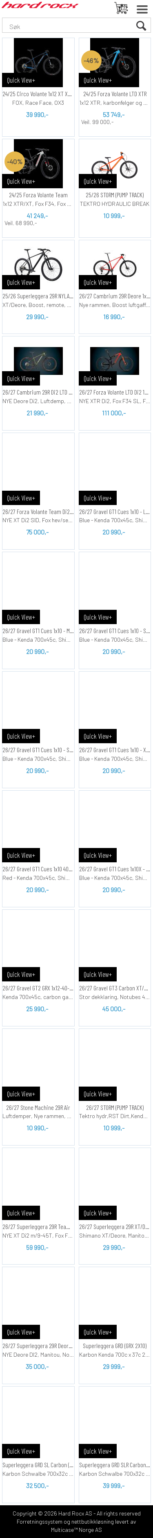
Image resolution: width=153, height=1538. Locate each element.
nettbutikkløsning (92, 1521)
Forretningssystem (39, 1521)
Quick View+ (21, 80)
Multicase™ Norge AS (76, 1529)
